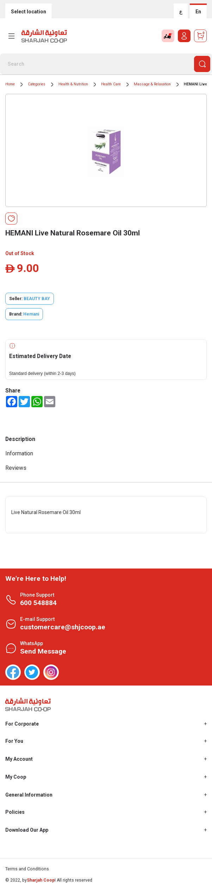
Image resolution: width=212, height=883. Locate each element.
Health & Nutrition (73, 84)
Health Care (111, 84)
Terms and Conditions (27, 868)
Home (10, 84)
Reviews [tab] (15, 468)
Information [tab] (19, 453)
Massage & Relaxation (152, 84)
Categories (36, 84)
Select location (28, 11)
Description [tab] (20, 439)
